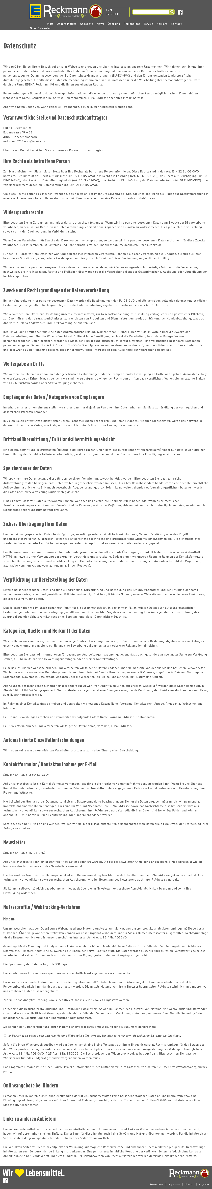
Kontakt (190, 1184)
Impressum (174, 1184)
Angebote (204, 1184)
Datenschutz (45, 28)
